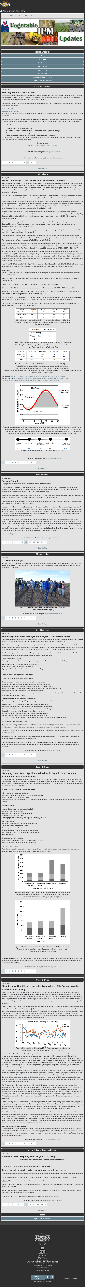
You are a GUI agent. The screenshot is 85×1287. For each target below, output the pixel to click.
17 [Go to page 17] (30, 542)
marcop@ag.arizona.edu (52, 750)
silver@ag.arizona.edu (53, 458)
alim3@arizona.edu (54, 1139)
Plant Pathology (42, 63)
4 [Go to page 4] (12, 162)
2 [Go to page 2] (6, 162)
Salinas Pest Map (34, 145)
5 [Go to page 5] (15, 162)
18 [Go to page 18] (34, 542)
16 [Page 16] (26, 542)
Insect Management (42, 56)
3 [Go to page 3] (9, 162)
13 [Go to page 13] (14, 542)
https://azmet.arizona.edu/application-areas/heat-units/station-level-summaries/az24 (32, 380)
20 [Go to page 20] (42, 542)
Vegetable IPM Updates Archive (42, 81)
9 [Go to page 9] (27, 462)
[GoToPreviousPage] (3, 542)
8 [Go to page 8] (24, 162)
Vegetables (18, 16)
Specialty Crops (42, 73)
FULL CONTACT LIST (37, 1277)
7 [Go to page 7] (21, 162)
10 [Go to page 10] (31, 162)
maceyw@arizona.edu (53, 152)
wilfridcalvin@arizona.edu (52, 967)
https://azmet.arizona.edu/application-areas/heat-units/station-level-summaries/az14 (40, 378)
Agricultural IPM (8, 16)
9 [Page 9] (27, 162)
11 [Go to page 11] (6, 542)
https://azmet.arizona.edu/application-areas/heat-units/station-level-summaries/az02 (38, 376)
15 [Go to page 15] (22, 542)
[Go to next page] (35, 162)
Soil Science (42, 59)
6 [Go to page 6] (18, 162)
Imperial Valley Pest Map (49, 145)
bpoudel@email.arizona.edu (53, 538)
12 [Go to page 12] (10, 542)
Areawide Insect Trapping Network (42, 77)
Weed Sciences (42, 70)
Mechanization (42, 66)
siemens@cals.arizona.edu (54, 613)
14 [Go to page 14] (18, 542)
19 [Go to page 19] (38, 542)
